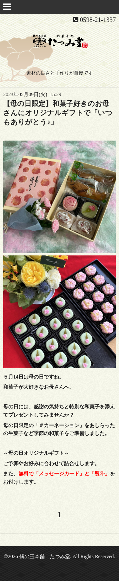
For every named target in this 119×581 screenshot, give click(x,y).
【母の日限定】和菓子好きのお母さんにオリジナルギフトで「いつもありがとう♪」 (57, 113)
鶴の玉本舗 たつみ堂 (44, 556)
